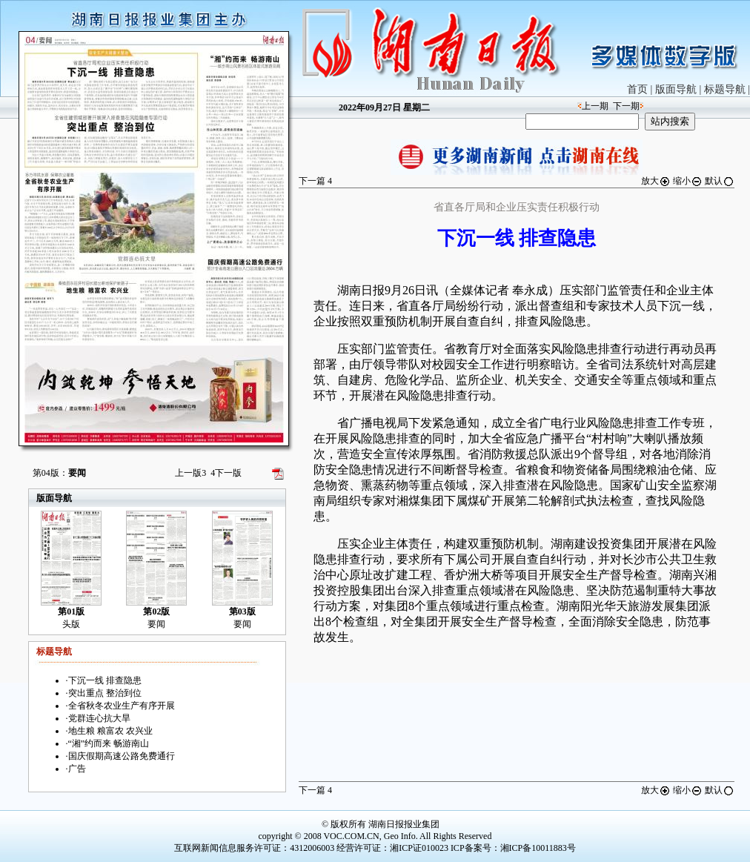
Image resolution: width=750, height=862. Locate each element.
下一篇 (315, 181)
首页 (637, 89)
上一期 (595, 106)
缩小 (688, 181)
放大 (656, 181)
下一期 (626, 106)
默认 (719, 181)
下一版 (226, 473)
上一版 (190, 473)
